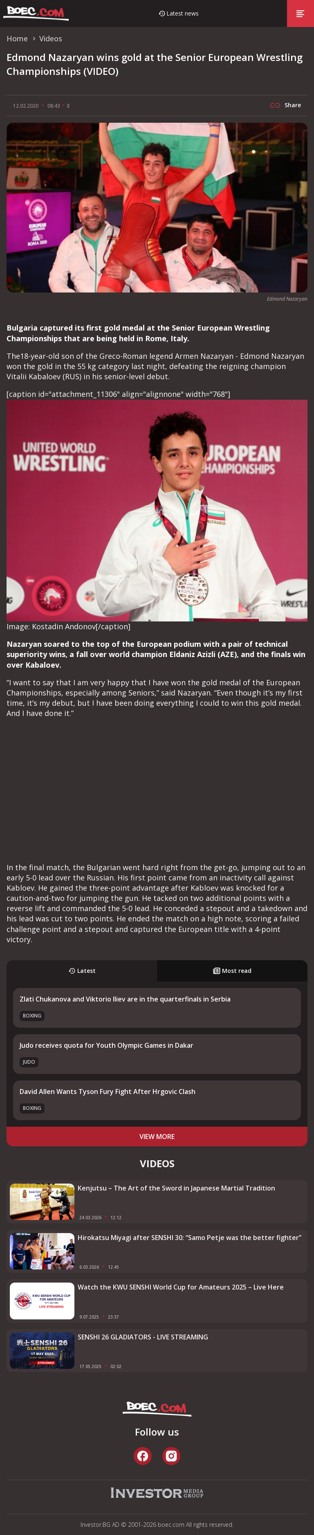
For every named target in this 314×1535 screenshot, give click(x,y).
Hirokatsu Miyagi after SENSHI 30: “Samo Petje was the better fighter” (189, 1237)
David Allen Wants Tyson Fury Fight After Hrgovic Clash (107, 1091)
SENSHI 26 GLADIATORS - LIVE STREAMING (143, 1336)
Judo (29, 1061)
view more (157, 1136)
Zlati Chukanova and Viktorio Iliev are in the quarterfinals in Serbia (125, 999)
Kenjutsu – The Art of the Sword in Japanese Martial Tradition (176, 1188)
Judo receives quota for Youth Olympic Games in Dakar (106, 1045)
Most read (232, 971)
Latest (82, 971)
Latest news (182, 13)
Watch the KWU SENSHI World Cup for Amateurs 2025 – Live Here (181, 1287)
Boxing (32, 1015)
